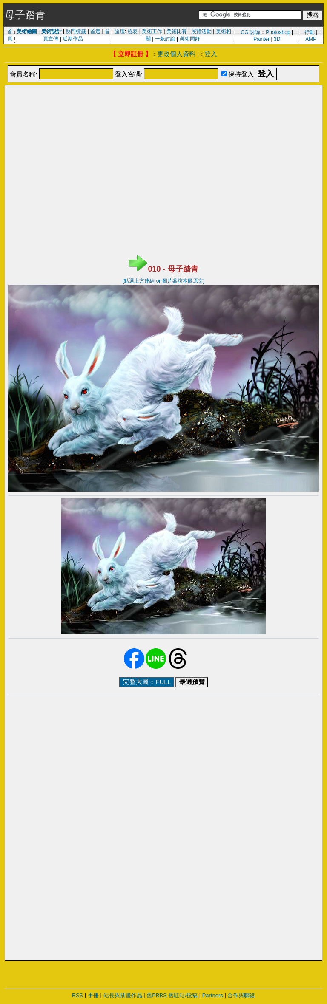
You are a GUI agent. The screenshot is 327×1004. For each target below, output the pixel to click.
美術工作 (152, 31)
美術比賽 (176, 31)
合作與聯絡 (241, 995)
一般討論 (165, 39)
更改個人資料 (176, 53)
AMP (310, 39)
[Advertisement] (163, 107)
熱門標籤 (76, 31)
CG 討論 (250, 32)
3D (277, 39)
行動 (309, 32)
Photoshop (278, 32)
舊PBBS (156, 995)
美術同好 (190, 39)
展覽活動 (201, 31)
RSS (77, 995)
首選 (95, 31)
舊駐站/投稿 (183, 995)
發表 (132, 31)
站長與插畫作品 (122, 995)
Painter (261, 39)
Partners (212, 995)
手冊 (93, 995)
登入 (210, 53)
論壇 (120, 31)
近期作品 (73, 39)
